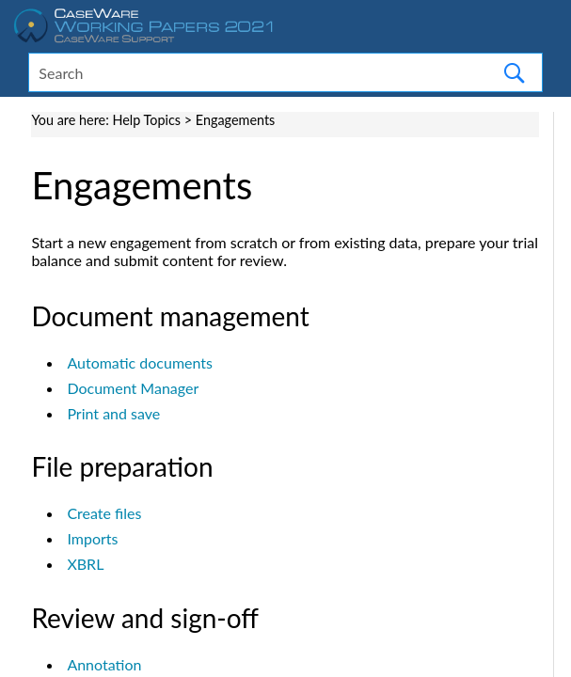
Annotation (104, 664)
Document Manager (132, 388)
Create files (104, 513)
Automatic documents (140, 362)
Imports (92, 538)
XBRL (85, 564)
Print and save (113, 413)
